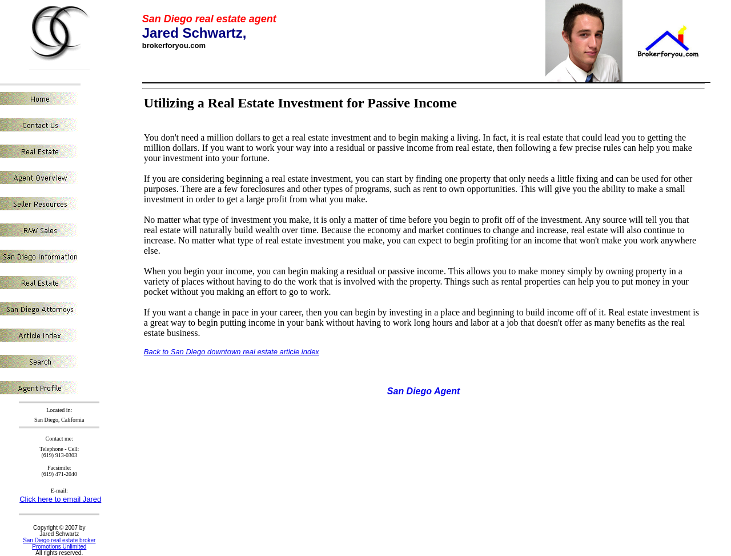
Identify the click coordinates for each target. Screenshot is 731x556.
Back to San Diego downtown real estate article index (231, 351)
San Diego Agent (423, 391)
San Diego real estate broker (59, 540)
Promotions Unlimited (59, 546)
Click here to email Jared (60, 499)
